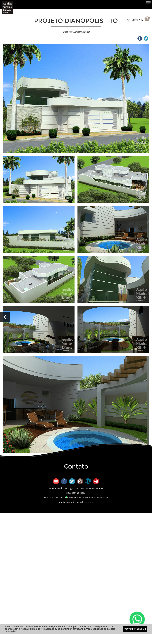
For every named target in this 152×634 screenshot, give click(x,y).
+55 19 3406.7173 (98, 497)
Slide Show (136, 20)
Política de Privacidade (41, 629)
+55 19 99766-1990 (56, 497)
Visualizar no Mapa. (76, 492)
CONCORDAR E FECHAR (135, 629)
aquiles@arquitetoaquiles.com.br (76, 501)
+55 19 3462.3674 (78, 497)
